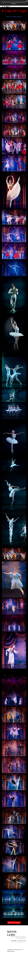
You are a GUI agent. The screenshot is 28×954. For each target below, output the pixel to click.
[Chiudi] (27, 1)
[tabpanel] (14, 17)
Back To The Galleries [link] (14, 922)
